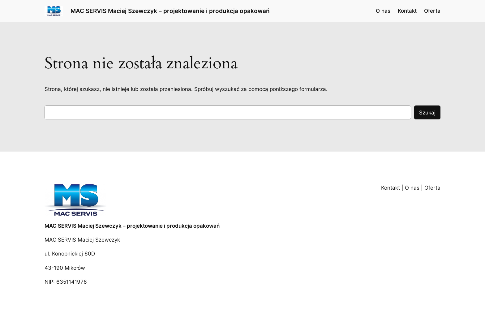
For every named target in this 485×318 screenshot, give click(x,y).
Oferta (432, 188)
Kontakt (390, 188)
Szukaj (427, 113)
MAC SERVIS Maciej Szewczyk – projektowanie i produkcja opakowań (170, 11)
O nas (412, 188)
